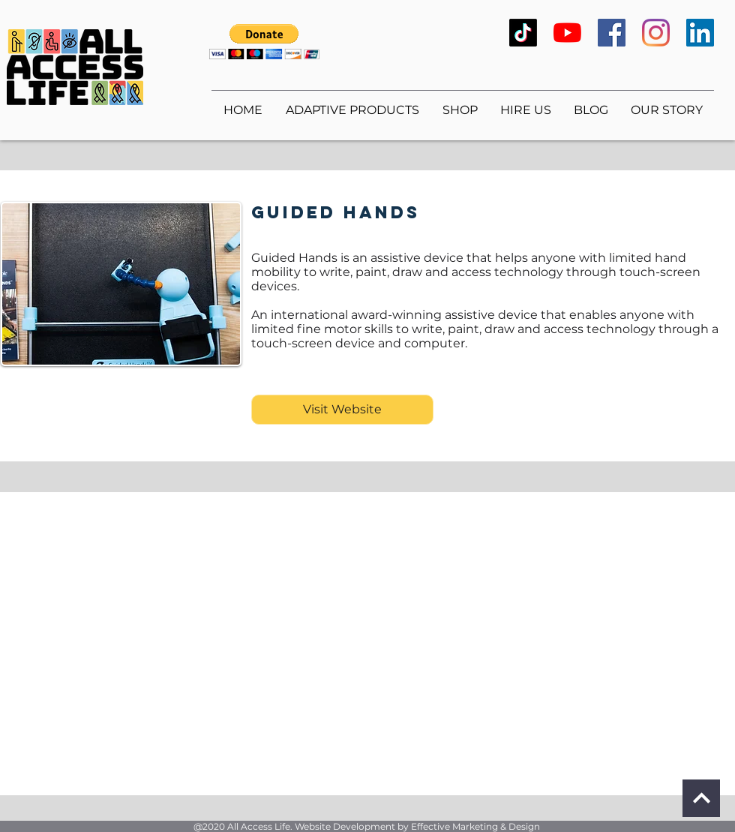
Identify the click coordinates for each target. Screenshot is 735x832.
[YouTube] (567, 33)
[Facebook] (612, 33)
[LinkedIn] (700, 33)
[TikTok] (523, 33)
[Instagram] (656, 33)
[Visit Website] (342, 410)
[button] (264, 41)
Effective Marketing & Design (475, 826)
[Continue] (701, 798)
